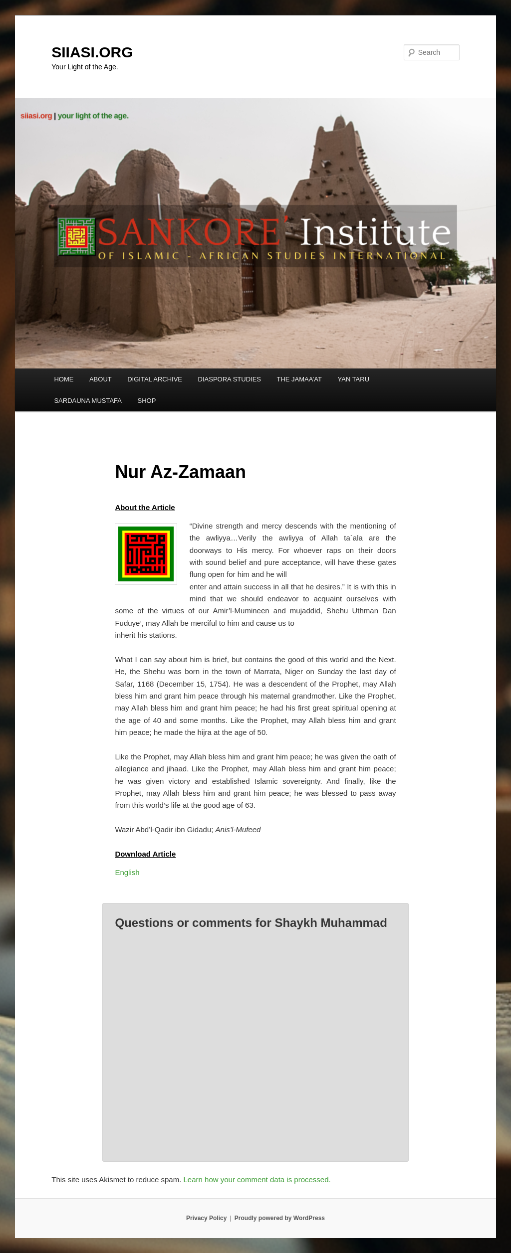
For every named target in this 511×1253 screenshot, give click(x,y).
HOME (63, 379)
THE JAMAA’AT (299, 379)
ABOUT (100, 379)
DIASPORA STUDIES (229, 379)
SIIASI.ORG (92, 52)
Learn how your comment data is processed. (257, 1179)
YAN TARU (354, 379)
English (127, 872)
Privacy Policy (206, 1218)
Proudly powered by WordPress (280, 1218)
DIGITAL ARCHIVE (154, 379)
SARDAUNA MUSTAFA (88, 400)
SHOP (147, 400)
